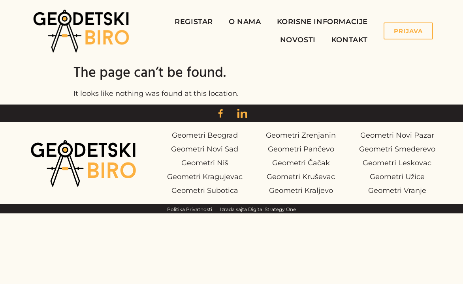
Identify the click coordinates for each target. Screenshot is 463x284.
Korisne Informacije (322, 21)
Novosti (298, 40)
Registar (194, 21)
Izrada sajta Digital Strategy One (258, 209)
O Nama (245, 21)
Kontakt (349, 40)
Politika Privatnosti (189, 209)
